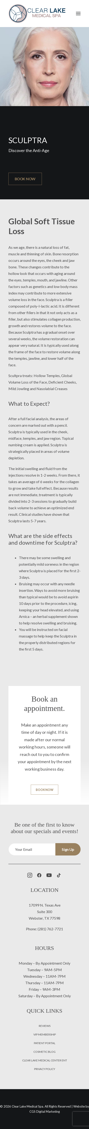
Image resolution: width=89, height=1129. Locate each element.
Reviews (44, 1026)
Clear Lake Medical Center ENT (44, 1060)
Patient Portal (44, 1043)
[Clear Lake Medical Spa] (36, 13)
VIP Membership (44, 1034)
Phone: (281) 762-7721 (44, 929)
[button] (78, 13)
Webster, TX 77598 (44, 918)
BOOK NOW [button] (25, 179)
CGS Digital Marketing (44, 1111)
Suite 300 (44, 911)
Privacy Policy (44, 1069)
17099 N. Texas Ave (45, 905)
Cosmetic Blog (44, 1051)
